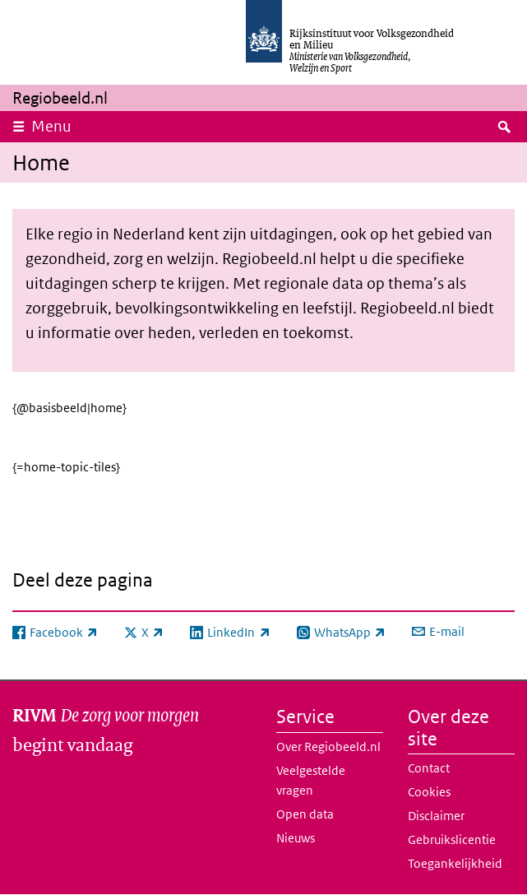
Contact (429, 768)
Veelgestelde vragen (310, 780)
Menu (51, 126)
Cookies (429, 792)
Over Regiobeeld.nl (328, 746)
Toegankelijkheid (455, 863)
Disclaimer (436, 815)
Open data (305, 814)
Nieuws (295, 838)
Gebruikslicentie (452, 839)
